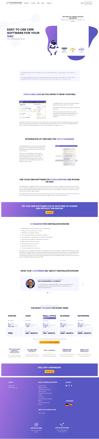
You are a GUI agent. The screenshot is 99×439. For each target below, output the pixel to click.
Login (81, 3)
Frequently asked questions (45, 393)
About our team (42, 391)
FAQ (38, 3)
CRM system (11, 386)
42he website (41, 413)
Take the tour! (49, 372)
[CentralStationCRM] (62, 428)
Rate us (40, 401)
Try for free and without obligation (49, 342)
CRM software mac (13, 388)
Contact (40, 395)
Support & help (42, 386)
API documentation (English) (45, 399)
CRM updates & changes (44, 389)
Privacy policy (46, 403)
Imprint (40, 405)
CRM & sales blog (42, 388)
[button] (26, 3)
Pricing (33, 3)
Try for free (88, 3)
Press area (41, 397)
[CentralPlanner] (36, 428)
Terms (39, 403)
